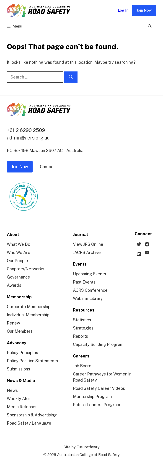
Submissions (18, 369)
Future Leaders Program (96, 404)
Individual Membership (28, 314)
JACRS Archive (87, 252)
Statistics (82, 319)
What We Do (18, 244)
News (12, 390)
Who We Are (18, 252)
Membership (19, 296)
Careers (81, 356)
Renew (13, 323)
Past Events (84, 282)
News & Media (21, 380)
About (13, 234)
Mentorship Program (92, 396)
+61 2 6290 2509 (26, 130)
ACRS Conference (90, 290)
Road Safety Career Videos (99, 388)
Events (80, 264)
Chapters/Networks (25, 268)
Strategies (83, 328)
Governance (18, 277)
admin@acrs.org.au (28, 138)
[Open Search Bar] (149, 26)
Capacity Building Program (98, 344)
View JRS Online (88, 244)
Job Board (82, 365)
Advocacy (16, 342)
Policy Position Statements (32, 360)
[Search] (71, 77)
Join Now (144, 10)
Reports (80, 336)
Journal (80, 234)
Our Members (20, 331)
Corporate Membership (28, 306)
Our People (17, 260)
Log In (123, 10)
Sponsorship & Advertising (32, 415)
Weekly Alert (19, 398)
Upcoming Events (89, 273)
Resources (83, 310)
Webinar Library (88, 298)
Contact (47, 166)
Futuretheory (88, 447)
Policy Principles (22, 352)
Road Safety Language (29, 423)
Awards (14, 285)
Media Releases (22, 406)
